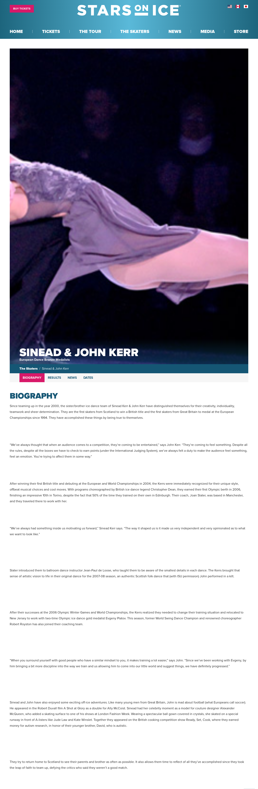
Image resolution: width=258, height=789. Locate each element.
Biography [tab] (32, 378)
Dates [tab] (88, 378)
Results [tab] (54, 378)
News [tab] (72, 378)
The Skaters (28, 369)
